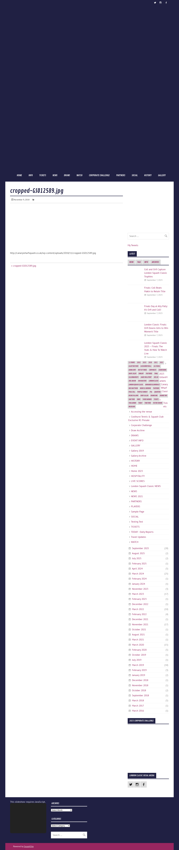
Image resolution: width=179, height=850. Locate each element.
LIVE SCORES (138, 481)
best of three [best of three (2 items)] (142, 370)
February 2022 (139, 614)
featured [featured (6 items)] (149, 374)
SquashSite (29, 846)
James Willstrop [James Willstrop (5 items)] (146, 377)
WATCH (79, 175)
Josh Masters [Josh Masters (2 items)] (142, 381)
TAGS (139, 262)
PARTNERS (120, 175)
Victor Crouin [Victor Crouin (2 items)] (157, 403)
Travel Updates (138, 536)
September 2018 (140, 695)
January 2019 (138, 675)
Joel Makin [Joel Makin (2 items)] (132, 381)
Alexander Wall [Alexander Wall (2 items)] (146, 366)
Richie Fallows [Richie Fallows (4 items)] (133, 396)
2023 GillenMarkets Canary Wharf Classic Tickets (163, 390)
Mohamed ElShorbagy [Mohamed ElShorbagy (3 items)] (152, 385)
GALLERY (162, 175)
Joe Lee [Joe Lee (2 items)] (156, 377)
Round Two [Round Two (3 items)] (163, 396)
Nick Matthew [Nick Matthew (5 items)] (133, 388)
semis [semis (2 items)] (138, 399)
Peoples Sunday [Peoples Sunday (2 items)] (142, 392)
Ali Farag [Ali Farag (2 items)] (157, 366)
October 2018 (139, 690)
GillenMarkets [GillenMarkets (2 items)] (133, 377)
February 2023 (139, 599)
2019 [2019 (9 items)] (144, 363)
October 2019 (139, 654)
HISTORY (147, 175)
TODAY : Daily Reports (142, 531)
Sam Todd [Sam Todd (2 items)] (132, 399)
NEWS (55, 175)
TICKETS (42, 175)
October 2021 (139, 629)
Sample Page (137, 511)
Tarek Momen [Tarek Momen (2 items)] (147, 399)
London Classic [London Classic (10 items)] (153, 381)
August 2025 (138, 553)
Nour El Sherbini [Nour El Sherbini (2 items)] (145, 388)
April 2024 (137, 568)
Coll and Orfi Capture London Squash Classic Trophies (155, 273)
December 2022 (140, 604)
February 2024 (139, 578)
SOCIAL (135, 175)
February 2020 (139, 649)
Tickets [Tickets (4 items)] (156, 399)
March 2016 (138, 710)
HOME (19, 175)
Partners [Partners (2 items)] (156, 388)
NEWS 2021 (137, 496)
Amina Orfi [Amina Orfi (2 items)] (132, 370)
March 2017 (138, 705)
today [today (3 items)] (140, 403)
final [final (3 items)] (156, 374)
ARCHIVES (155, 262)
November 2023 (140, 588)
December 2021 (140, 619)
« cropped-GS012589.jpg (23, 265)
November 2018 (140, 685)
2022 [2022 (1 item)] (161, 363)
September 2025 (140, 548)
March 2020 (138, 644)
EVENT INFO (137, 440)
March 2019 (138, 665)
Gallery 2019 (137, 450)
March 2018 (138, 700)
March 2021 (138, 639)
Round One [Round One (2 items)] (154, 396)
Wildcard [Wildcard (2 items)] (132, 407)
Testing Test (137, 521)
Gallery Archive (138, 455)
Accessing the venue (141, 411)
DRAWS (67, 175)
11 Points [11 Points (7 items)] (132, 363)
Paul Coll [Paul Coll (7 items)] (132, 392)
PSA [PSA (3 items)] (151, 392)
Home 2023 (137, 471)
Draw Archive (138, 430)
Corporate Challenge (99, 175)
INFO (31, 175)
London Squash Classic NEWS (146, 486)
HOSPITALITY (138, 476)
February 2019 (139, 670)
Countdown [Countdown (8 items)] (162, 370)
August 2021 (138, 634)
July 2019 (136, 659)
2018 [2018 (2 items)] (138, 363)
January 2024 (138, 583)
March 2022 (138, 609)
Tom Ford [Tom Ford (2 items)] (148, 403)
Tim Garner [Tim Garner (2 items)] (132, 403)
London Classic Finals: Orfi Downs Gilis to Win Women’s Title (156, 328)
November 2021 (140, 624)
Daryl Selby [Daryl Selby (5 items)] (132, 374)
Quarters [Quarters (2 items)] (157, 392)
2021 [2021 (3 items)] (155, 363)
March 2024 (138, 573)
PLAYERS (135, 506)
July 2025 (136, 558)
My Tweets (133, 245)
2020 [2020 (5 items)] (150, 363)
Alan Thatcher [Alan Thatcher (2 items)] (133, 366)
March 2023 (138, 593)
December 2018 (140, 680)
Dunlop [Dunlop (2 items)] (141, 374)
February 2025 (139, 563)
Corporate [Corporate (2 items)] (152, 370)
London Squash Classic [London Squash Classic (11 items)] (136, 385)
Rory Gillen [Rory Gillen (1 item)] (144, 396)
